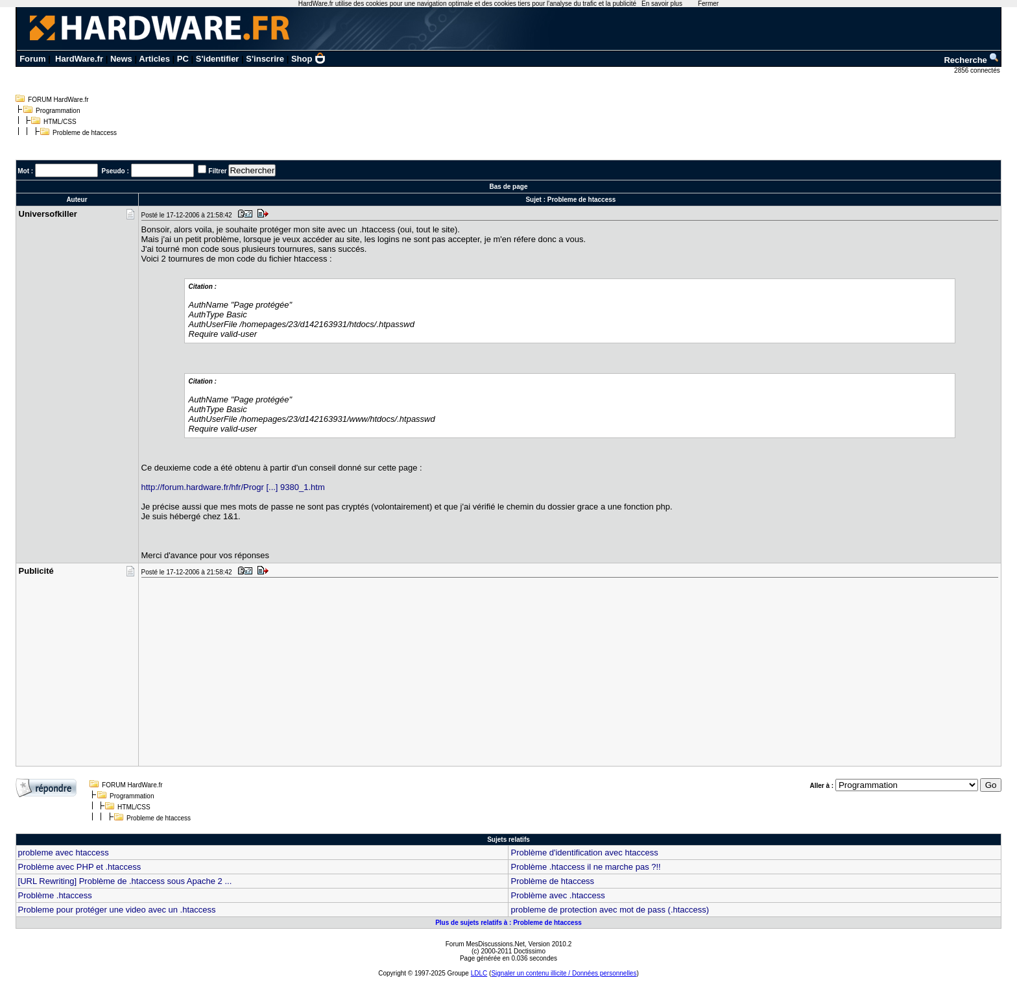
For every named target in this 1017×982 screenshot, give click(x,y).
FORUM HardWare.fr (58, 99)
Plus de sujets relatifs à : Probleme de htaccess (508, 922)
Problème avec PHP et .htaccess (79, 867)
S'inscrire (265, 59)
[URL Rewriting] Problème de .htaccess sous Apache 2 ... (125, 881)
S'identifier (217, 59)
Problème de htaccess (552, 881)
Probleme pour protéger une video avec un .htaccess (117, 909)
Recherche (971, 60)
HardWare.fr (79, 59)
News (121, 59)
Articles (154, 59)
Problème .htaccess (55, 895)
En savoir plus (661, 3)
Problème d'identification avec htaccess (584, 852)
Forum (32, 59)
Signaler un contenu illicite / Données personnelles (563, 973)
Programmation (58, 110)
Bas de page (509, 186)
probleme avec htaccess (63, 852)
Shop (308, 59)
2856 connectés (977, 70)
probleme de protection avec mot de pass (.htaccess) (609, 909)
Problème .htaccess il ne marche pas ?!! (585, 867)
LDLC (479, 973)
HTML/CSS (60, 121)
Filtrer (217, 171)
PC (183, 59)
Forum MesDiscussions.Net (485, 944)
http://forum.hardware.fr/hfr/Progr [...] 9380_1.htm (233, 487)
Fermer (708, 3)
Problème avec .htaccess (557, 895)
